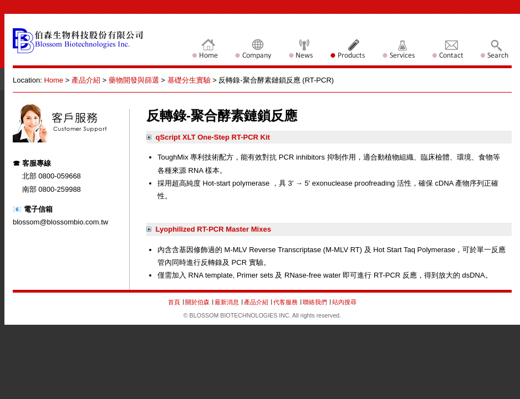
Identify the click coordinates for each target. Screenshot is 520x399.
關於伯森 (197, 302)
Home (53, 80)
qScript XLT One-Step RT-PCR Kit (208, 137)
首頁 (174, 302)
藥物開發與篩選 (134, 80)
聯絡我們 (316, 302)
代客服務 (285, 302)
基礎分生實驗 (189, 80)
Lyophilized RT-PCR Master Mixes (208, 229)
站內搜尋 (344, 302)
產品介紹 (86, 80)
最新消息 (228, 302)
